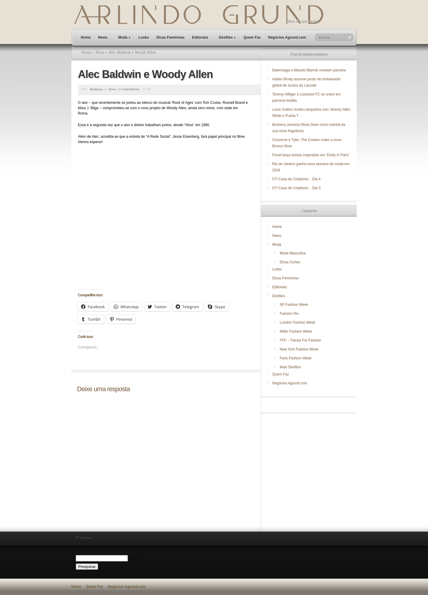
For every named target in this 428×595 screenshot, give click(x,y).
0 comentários (129, 89)
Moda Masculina (293, 253)
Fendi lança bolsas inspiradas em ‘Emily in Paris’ (310, 155)
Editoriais (200, 37)
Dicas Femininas (170, 37)
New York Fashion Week (299, 349)
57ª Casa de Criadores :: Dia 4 (296, 179)
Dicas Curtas (290, 262)
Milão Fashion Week (296, 331)
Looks (144, 37)
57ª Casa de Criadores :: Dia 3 (296, 188)
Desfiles (227, 37)
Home (86, 37)
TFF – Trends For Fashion (300, 340)
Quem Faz (252, 37)
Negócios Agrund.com (287, 37)
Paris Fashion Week (295, 358)
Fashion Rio (289, 313)
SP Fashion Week (294, 305)
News (102, 37)
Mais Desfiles (290, 367)
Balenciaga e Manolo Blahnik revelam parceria (309, 70)
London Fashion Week (297, 322)
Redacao (96, 89)
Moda (124, 37)
